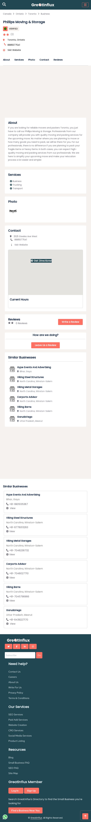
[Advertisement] (45, 93)
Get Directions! (41, 260)
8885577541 (18, 239)
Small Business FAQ (18, 762)
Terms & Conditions (18, 698)
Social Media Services (20, 735)
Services (19, 59)
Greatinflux (36, 817)
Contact (44, 59)
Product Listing (16, 741)
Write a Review (70, 322)
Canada (7, 13)
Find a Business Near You (25, 810)
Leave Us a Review (45, 345)
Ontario (20, 13)
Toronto (32, 13)
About (6, 59)
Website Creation (17, 725)
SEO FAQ (13, 768)
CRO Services (15, 730)
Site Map (13, 773)
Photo (31, 59)
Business (45, 13)
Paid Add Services (18, 719)
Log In (14, 790)
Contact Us (14, 671)
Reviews (58, 59)
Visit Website (14, 50)
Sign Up (31, 790)
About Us (13, 682)
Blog (10, 757)
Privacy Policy (15, 692)
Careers (12, 677)
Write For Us (15, 687)
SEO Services (15, 714)
